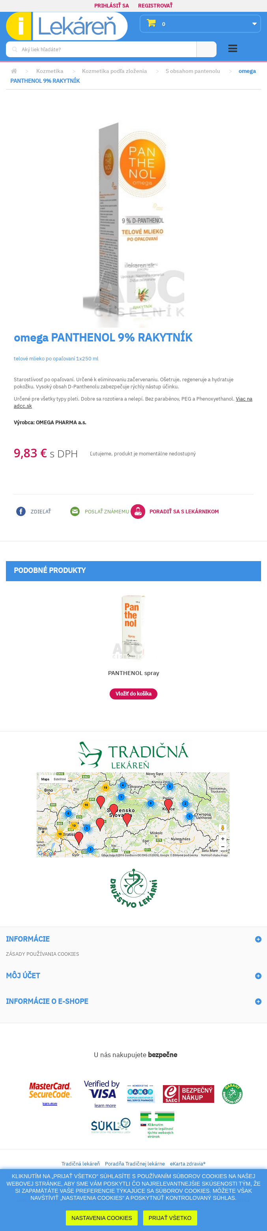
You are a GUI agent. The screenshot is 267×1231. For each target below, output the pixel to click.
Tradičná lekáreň (81, 1163)
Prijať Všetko (170, 1218)
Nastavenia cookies (101, 1218)
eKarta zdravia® (187, 1163)
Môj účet (23, 976)
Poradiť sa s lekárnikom (175, 511)
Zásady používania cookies (42, 954)
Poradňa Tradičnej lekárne (135, 1163)
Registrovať (155, 5)
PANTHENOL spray (133, 673)
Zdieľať (33, 511)
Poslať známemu (99, 511)
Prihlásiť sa (111, 5)
